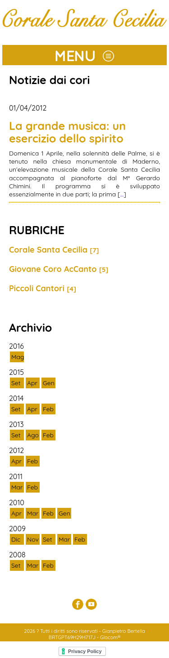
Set (16, 383)
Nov (33, 539)
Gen (49, 383)
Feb (48, 409)
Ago (33, 435)
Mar (17, 487)
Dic (15, 539)
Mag (17, 357)
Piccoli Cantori (42, 288)
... (122, 194)
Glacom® (110, 637)
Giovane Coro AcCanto (58, 269)
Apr (32, 383)
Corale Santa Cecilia (54, 250)
